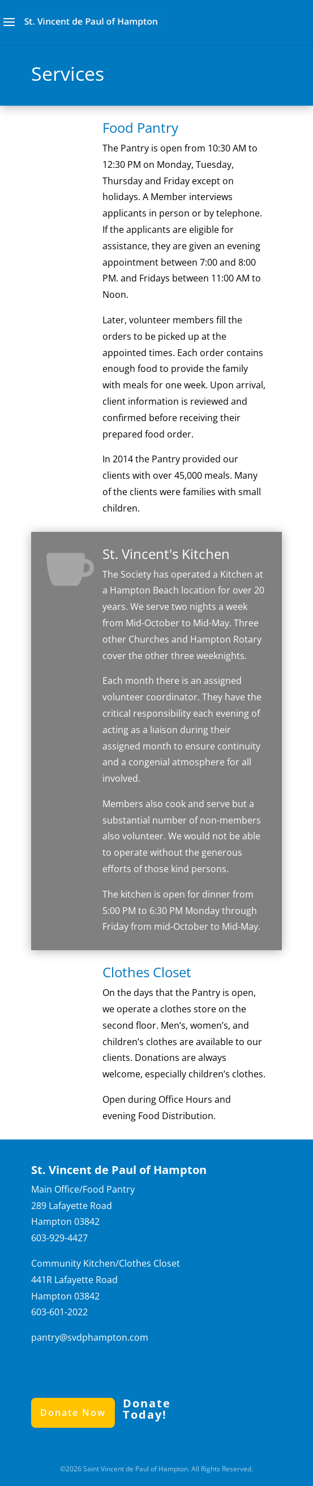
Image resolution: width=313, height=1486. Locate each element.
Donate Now (73, 1412)
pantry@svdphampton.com (89, 1337)
